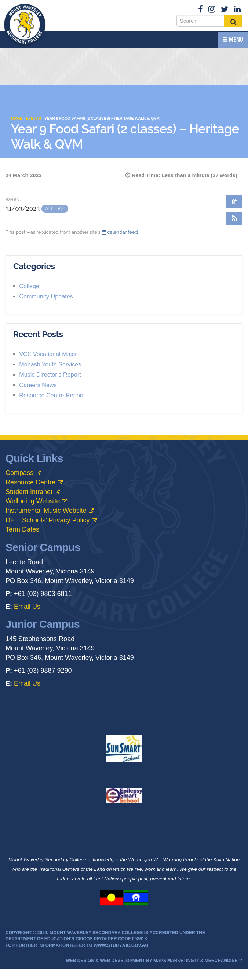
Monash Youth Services (50, 364)
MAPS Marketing (173, 960)
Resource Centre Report (51, 395)
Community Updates (46, 296)
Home (16, 119)
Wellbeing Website (33, 501)
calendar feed (120, 232)
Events (33, 119)
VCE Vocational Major (48, 354)
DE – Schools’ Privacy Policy (48, 520)
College (29, 286)
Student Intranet (29, 492)
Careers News (38, 385)
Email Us (27, 606)
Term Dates (22, 529)
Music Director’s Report (50, 374)
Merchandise (221, 960)
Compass (19, 472)
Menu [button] (232, 39)
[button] (234, 218)
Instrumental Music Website (46, 510)
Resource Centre (30, 482)
